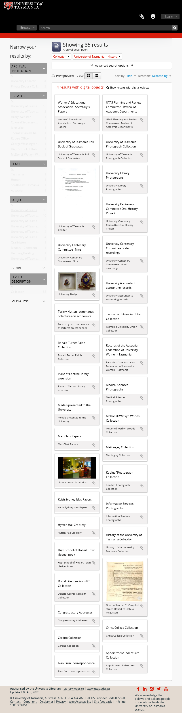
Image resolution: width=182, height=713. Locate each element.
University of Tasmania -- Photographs (36, 238)
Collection (17, 293)
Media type (20, 301)
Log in (169, 16)
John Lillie (17, 129)
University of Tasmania (26, 107)
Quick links (153, 16)
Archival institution (21, 68)
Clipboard (141, 16)
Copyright (30, 702)
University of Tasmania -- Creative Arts (36, 260)
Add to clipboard (93, 120)
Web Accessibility (80, 702)
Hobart (16, 181)
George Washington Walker (29, 145)
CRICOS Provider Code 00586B (105, 698)
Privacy (61, 702)
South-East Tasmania (25, 186)
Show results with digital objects (127, 87)
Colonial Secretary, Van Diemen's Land (36, 123)
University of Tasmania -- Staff (31, 217)
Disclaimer (46, 702)
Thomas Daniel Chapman (27, 134)
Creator (18, 95)
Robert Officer (20, 139)
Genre (16, 267)
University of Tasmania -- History (32, 211)
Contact (15, 702)
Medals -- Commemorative (28, 249)
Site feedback (103, 702)
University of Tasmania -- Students (33, 222)
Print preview (63, 76)
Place (16, 163)
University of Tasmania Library (31, 113)
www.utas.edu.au (98, 689)
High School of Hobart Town (30, 150)
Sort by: (120, 76)
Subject (17, 199)
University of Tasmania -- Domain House (37, 227)
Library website (73, 689)
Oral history (19, 243)
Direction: (144, 76)
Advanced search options (112, 65)
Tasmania (17, 175)
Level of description (21, 278)
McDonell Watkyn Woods (27, 156)
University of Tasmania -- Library (32, 233)
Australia (17, 191)
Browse (25, 28)
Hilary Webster (21, 118)
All (12, 77)
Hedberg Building (22, 254)
